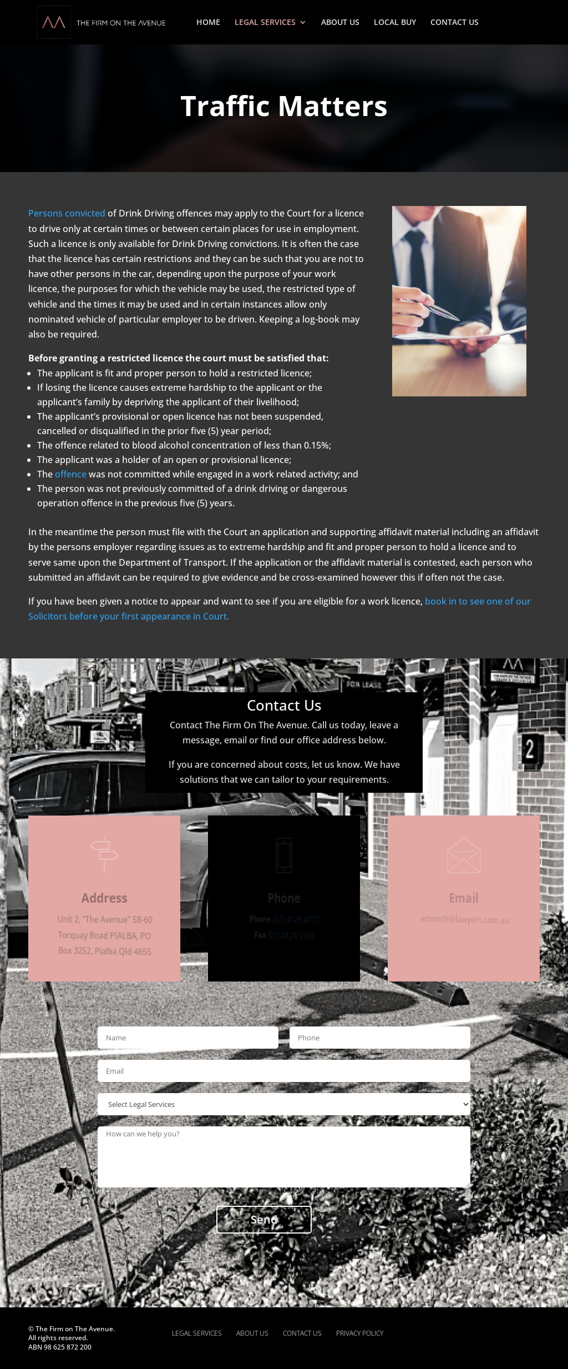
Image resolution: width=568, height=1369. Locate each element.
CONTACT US (454, 22)
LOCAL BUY (395, 22)
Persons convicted (66, 213)
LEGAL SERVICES (265, 22)
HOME (208, 22)
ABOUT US (340, 22)
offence (71, 474)
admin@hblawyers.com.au (465, 919)
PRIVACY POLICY (359, 1333)
